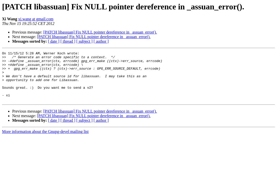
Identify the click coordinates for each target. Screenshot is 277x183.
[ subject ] (84, 41)
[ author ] (101, 41)
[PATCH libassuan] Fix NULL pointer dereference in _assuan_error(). (100, 32)
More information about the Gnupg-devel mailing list (45, 141)
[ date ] (53, 41)
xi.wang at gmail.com (36, 19)
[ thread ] (67, 41)
